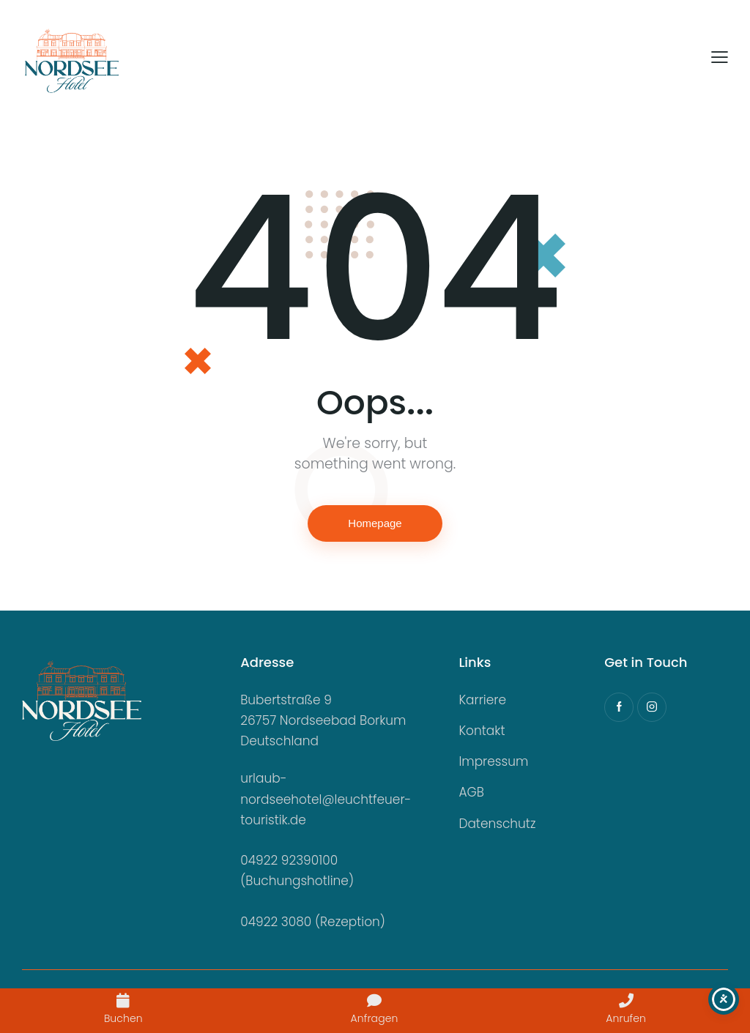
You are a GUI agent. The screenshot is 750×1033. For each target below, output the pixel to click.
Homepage (374, 523)
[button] (719, 58)
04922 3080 (275, 922)
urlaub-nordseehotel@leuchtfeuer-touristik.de (325, 798)
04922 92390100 (289, 860)
